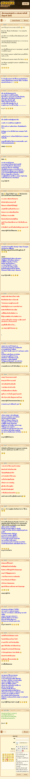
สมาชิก (25, 3)
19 (2, 672)
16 (2, 560)
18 (2, 632)
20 (2, 710)
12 (2, 445)
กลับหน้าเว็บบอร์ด (16, 20)
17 (2, 606)
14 (2, 506)
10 (2, 374)
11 (2, 412)
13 (2, 463)
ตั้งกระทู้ (26, 20)
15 (2, 519)
